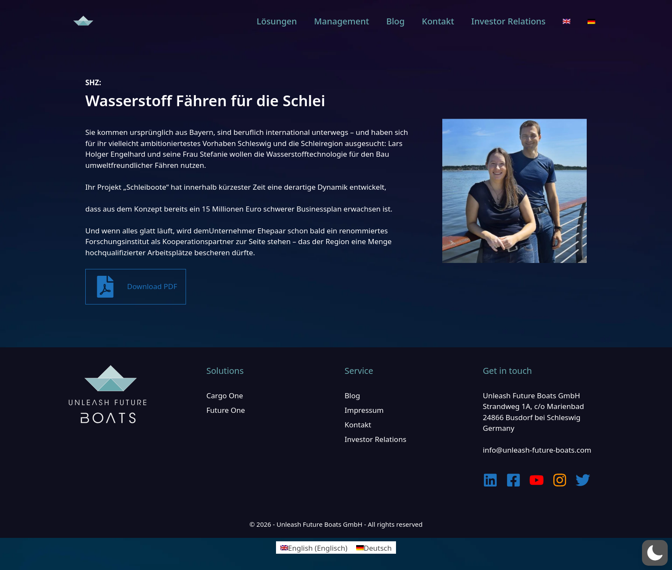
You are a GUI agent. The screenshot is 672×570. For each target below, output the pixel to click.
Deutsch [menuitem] (378, 547)
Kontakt (438, 21)
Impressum (364, 410)
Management (341, 21)
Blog (395, 21)
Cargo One (225, 395)
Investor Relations (508, 21)
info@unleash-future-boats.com (537, 450)
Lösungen (277, 21)
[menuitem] (566, 21)
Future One (226, 410)
